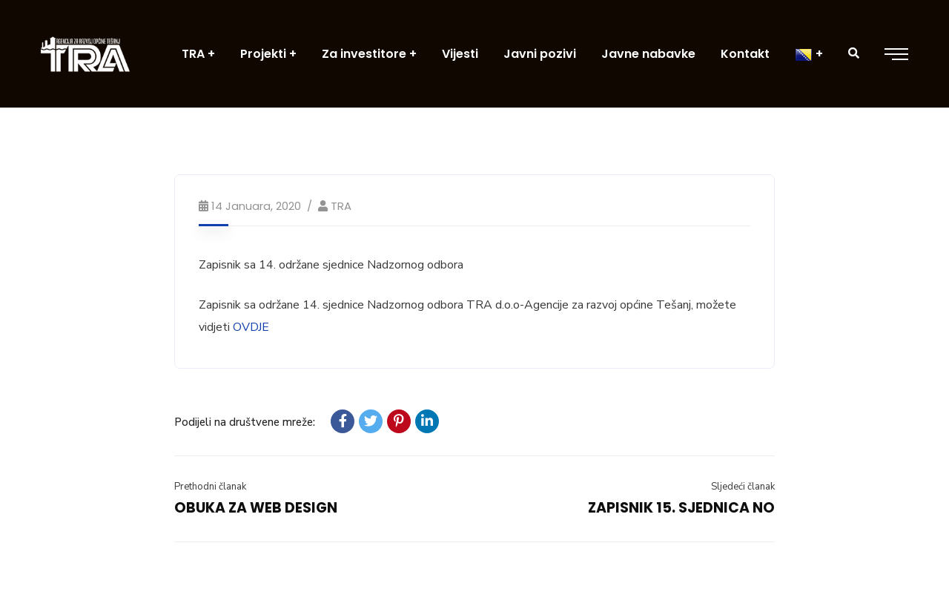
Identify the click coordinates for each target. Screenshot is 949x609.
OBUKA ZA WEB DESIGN (255, 508)
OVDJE (251, 327)
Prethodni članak (210, 486)
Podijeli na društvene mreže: (244, 422)
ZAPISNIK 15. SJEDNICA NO (681, 508)
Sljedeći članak (743, 486)
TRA (341, 206)
